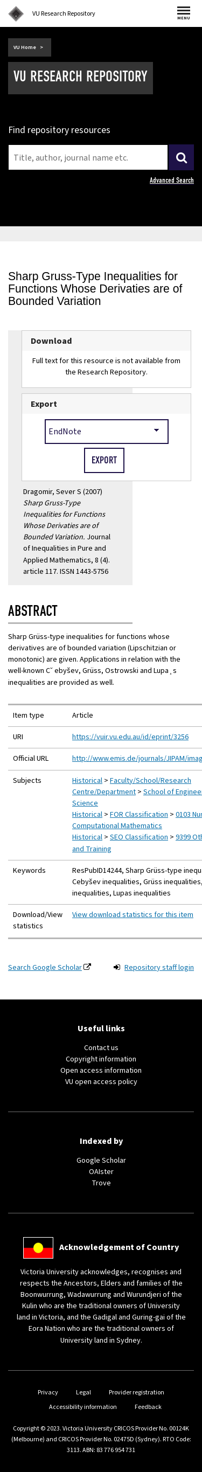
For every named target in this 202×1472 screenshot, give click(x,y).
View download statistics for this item (132, 914)
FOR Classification (139, 814)
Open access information (101, 1070)
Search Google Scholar (45, 967)
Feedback (148, 1407)
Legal (83, 1392)
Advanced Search (172, 180)
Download (51, 341)
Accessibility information (83, 1407)
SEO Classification (139, 837)
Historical (87, 780)
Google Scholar (101, 1160)
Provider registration (136, 1392)
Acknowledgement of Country (119, 1247)
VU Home (24, 47)
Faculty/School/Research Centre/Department (131, 786)
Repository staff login (159, 967)
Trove (101, 1183)
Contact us (101, 1048)
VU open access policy (101, 1082)
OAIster (101, 1172)
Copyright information (101, 1059)
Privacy (48, 1392)
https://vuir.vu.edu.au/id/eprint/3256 (130, 737)
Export (44, 404)
